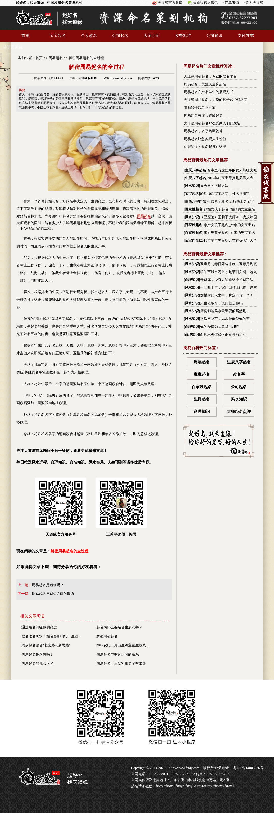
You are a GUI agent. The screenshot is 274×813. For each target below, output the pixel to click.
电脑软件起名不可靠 (200, 108)
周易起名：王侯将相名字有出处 (121, 663)
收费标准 (183, 35)
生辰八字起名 (195, 170)
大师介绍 (152, 35)
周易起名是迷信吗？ (48, 585)
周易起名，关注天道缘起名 (205, 84)
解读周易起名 (107, 636)
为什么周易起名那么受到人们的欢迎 (212, 123)
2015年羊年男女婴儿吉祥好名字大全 (228, 240)
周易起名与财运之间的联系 (53, 594)
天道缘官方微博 (170, 3)
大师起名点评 (239, 411)
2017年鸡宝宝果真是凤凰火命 (230, 178)
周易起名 (56, 58)
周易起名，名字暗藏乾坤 (203, 131)
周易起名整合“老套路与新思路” (46, 645)
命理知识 (192, 280)
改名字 (239, 374)
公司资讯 (214, 35)
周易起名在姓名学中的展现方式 (208, 92)
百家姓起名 (193, 209)
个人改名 (89, 35)
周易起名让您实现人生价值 (205, 139)
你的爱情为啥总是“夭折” (219, 327)
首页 (25, 35)
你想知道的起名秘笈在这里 (205, 147)
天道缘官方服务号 (60, 507)
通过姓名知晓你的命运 (39, 627)
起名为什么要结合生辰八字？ (119, 627)
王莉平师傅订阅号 (121, 507)
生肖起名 (202, 399)
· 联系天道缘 (253, 3)
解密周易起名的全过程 (86, 58)
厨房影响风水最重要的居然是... (224, 311)
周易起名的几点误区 (37, 663)
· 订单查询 (231, 3)
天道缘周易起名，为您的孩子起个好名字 (215, 100)
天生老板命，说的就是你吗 (221, 303)
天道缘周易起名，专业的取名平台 (210, 76)
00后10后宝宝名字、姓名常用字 (225, 194)
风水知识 (192, 186)
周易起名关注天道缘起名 (203, 115)
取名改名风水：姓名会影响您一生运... (51, 636)
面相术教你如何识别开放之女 (223, 334)
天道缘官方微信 (205, 3)
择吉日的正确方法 (214, 186)
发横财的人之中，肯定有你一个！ (226, 295)
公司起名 (120, 35)
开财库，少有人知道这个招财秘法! (227, 280)
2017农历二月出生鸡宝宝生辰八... (122, 645)
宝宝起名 (58, 35)
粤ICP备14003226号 (247, 768)
